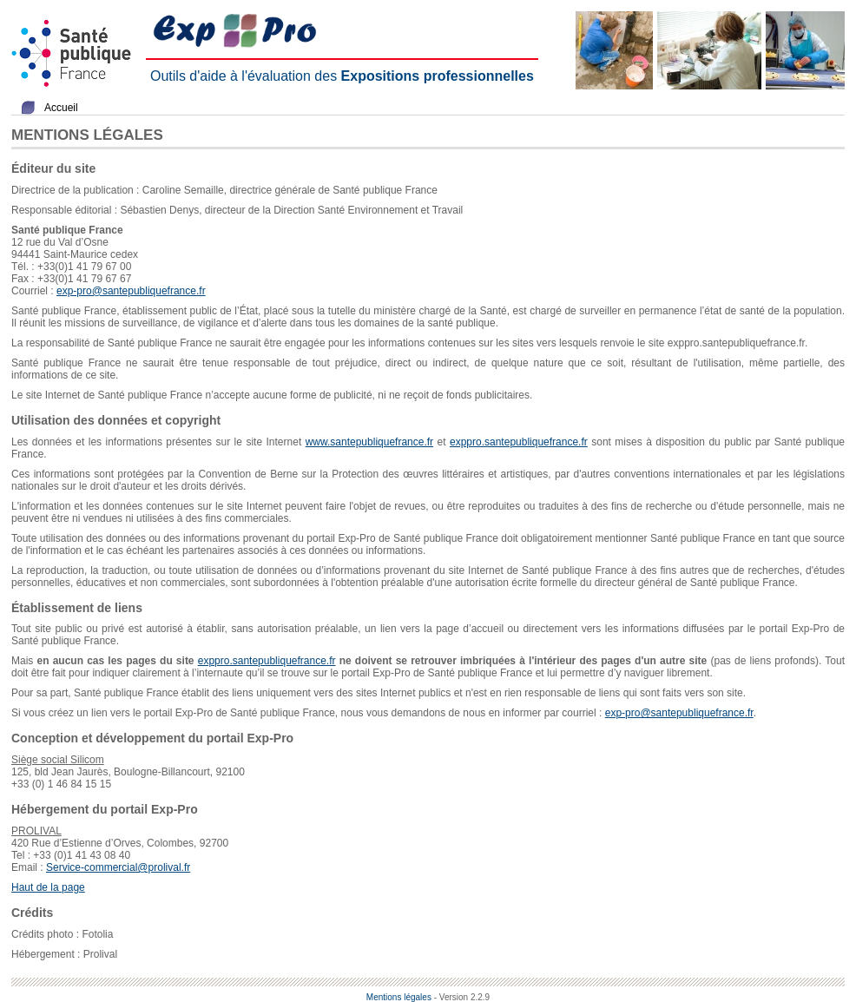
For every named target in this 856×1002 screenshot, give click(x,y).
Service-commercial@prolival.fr (118, 867)
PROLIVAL (36, 831)
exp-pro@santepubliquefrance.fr (131, 291)
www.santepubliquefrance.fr (369, 442)
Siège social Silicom (57, 760)
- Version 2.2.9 (462, 997)
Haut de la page (48, 887)
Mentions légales (398, 997)
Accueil (61, 108)
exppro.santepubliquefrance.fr (519, 442)
